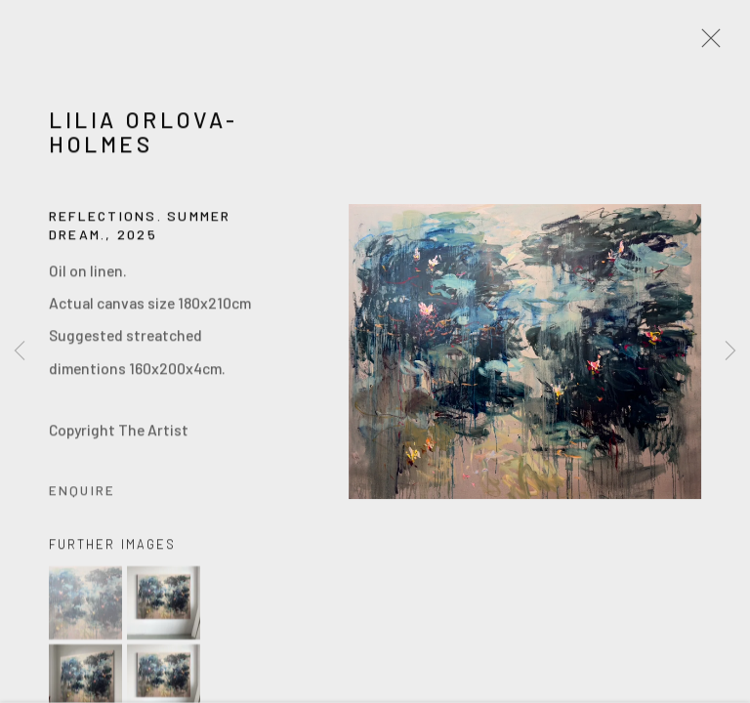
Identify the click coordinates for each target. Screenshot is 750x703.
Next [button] (730, 351)
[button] (85, 605)
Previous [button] (19, 351)
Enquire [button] (82, 493)
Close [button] (706, 44)
